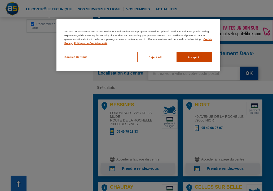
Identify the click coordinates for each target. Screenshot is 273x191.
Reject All (155, 57)
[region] (138, 45)
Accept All (194, 57)
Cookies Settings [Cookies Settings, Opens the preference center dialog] (75, 56)
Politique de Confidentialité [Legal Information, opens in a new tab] (90, 43)
